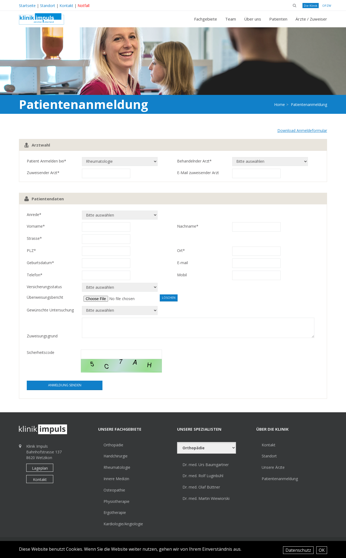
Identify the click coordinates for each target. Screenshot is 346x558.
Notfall (83, 5)
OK (322, 550)
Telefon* (34, 274)
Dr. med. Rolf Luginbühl (202, 475)
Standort (47, 5)
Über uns (252, 19)
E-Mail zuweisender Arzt (198, 172)
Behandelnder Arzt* (194, 161)
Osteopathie (114, 490)
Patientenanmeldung (280, 478)
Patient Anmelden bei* (46, 161)
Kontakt (66, 5)
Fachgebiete (205, 19)
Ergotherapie (115, 512)
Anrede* (34, 214)
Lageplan (40, 468)
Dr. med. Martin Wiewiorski (205, 498)
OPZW (326, 6)
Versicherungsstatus (44, 286)
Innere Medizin (116, 478)
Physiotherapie (116, 501)
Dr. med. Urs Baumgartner (205, 464)
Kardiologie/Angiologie (123, 523)
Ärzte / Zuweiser (311, 19)
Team (230, 19)
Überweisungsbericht (45, 297)
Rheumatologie (117, 467)
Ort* (181, 250)
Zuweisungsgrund (42, 335)
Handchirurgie (116, 456)
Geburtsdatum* (40, 262)
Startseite (27, 5)
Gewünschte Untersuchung (50, 310)
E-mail (182, 262)
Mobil (182, 274)
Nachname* (187, 226)
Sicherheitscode (40, 352)
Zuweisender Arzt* (43, 172)
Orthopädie (113, 444)
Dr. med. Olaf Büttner (201, 487)
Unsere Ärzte (273, 467)
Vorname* (36, 226)
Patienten (278, 19)
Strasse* (34, 238)
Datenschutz (298, 550)
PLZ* (31, 250)
